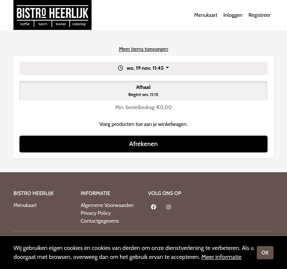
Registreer (260, 15)
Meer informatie (221, 256)
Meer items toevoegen (143, 49)
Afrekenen (143, 144)
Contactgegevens (100, 220)
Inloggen (233, 15)
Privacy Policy (96, 213)
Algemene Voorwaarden (107, 205)
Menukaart (205, 15)
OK (265, 252)
